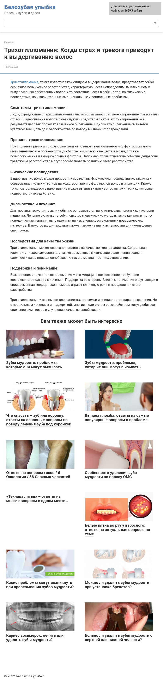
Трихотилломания (24, 82)
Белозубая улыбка (29, 7)
